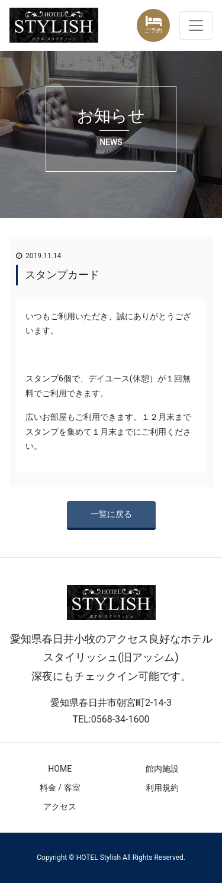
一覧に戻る (111, 514)
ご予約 (153, 30)
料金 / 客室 (60, 787)
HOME (60, 768)
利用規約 (162, 787)
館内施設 (162, 768)
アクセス (59, 806)
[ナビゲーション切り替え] (196, 25)
